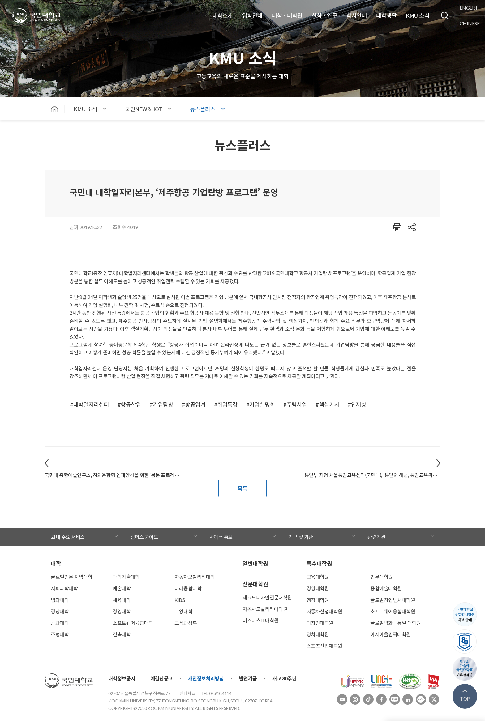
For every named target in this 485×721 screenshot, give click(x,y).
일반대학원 (255, 563)
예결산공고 (161, 678)
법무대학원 (381, 576)
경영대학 (122, 611)
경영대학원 (318, 588)
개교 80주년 (284, 678)
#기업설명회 (260, 404)
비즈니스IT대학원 (260, 620)
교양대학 (183, 611)
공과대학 (60, 622)
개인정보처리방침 (206, 678)
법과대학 (60, 600)
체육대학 (122, 600)
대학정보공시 (121, 678)
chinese (470, 23)
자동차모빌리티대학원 (264, 608)
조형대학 (60, 634)
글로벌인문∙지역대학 (71, 576)
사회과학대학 (64, 588)
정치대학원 (318, 634)
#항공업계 (194, 404)
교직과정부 (185, 622)
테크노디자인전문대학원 (267, 597)
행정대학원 (318, 600)
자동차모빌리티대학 (194, 576)
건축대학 (122, 634)
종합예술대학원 (386, 588)
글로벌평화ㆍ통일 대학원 (395, 622)
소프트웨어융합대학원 (392, 611)
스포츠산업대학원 (324, 645)
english (470, 8)
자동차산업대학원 (324, 611)
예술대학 (122, 588)
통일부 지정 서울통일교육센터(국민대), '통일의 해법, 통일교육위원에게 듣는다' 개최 (372, 475)
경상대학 (60, 611)
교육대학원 (318, 576)
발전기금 (248, 678)
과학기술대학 (126, 576)
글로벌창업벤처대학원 (392, 600)
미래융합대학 (187, 588)
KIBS (179, 600)
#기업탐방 (162, 404)
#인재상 (357, 404)
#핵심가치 (327, 404)
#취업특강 (226, 404)
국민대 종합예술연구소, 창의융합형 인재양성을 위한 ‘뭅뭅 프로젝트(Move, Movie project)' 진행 (113, 475)
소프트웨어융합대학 (133, 622)
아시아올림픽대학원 (390, 634)
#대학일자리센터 (89, 404)
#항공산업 (129, 404)
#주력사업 (295, 404)
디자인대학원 (320, 622)
